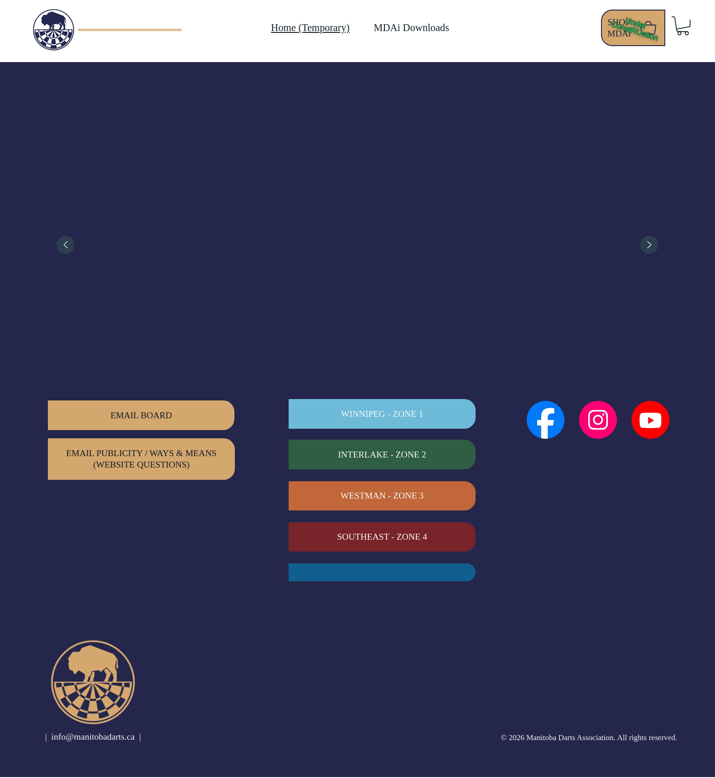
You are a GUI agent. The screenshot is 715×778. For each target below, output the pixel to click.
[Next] (649, 245)
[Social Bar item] (546, 421)
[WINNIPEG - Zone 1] (382, 415)
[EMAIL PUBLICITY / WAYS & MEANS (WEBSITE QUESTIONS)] (141, 459)
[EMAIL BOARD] (141, 416)
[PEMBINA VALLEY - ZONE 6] (382, 573)
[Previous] (66, 245)
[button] (683, 25)
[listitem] (125, 244)
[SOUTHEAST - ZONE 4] (382, 538)
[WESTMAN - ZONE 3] (382, 497)
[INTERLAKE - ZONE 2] (382, 455)
